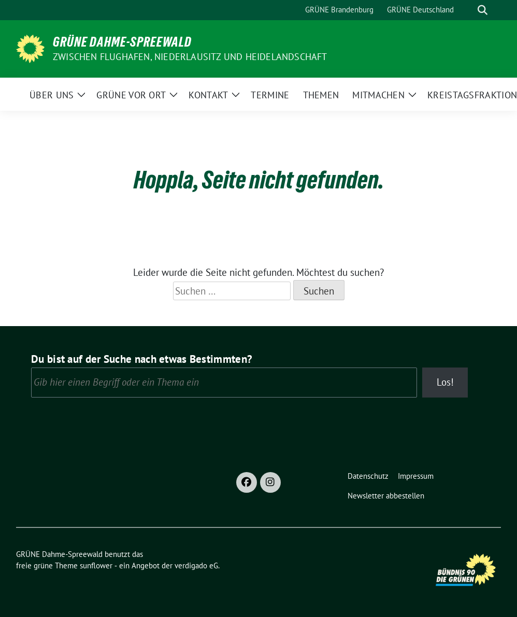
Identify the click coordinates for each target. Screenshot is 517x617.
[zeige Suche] (482, 10)
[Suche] (467, 10)
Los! (445, 382)
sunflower (96, 565)
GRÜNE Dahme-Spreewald (122, 42)
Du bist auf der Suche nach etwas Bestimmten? (141, 359)
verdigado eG (196, 565)
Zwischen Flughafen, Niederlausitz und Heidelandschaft (190, 57)
